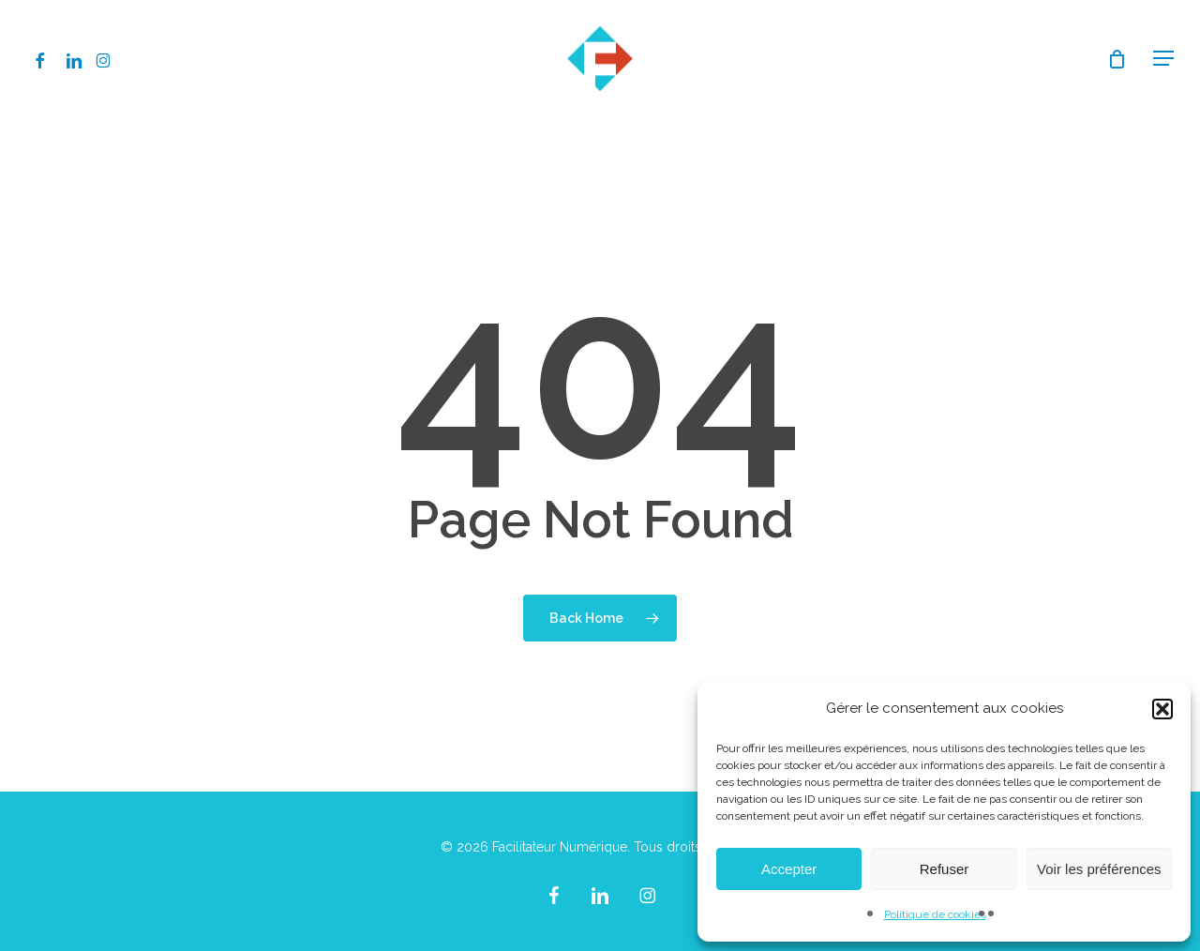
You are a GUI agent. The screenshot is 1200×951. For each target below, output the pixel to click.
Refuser (944, 869)
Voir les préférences (1099, 869)
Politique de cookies (935, 914)
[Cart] (1116, 59)
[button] (1162, 709)
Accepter (789, 869)
